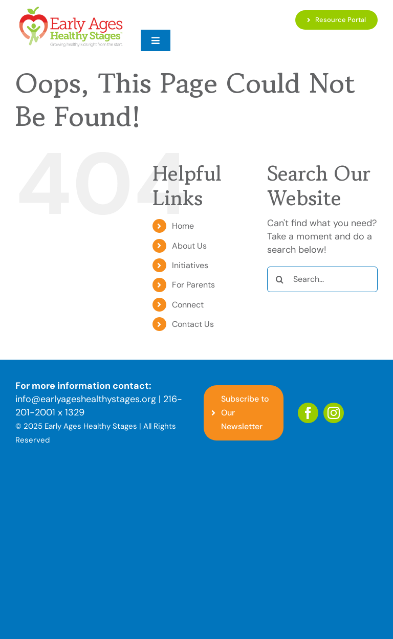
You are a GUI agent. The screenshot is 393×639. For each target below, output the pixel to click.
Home (183, 226)
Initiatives (190, 265)
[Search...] (322, 279)
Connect (188, 304)
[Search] (280, 279)
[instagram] (333, 413)
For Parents (193, 284)
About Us (189, 245)
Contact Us (193, 324)
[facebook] (308, 413)
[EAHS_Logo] (70, 10)
